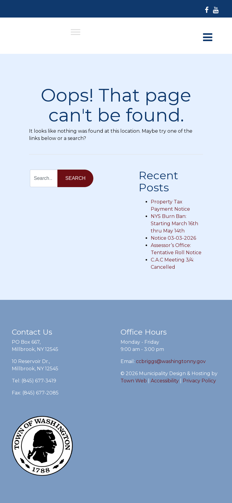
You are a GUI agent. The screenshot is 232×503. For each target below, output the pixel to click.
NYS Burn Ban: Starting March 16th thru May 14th (174, 223)
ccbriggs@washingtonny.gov (171, 361)
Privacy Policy (199, 381)
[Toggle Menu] (75, 32)
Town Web (134, 381)
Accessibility (165, 381)
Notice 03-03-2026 (173, 238)
